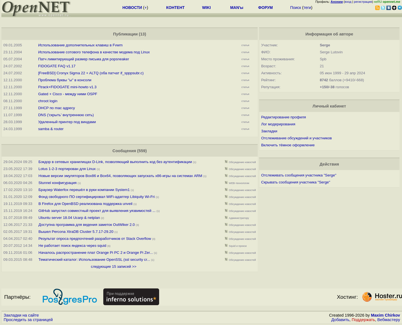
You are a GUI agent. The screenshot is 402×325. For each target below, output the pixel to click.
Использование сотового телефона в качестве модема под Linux (94, 52)
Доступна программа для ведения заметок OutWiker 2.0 (87, 225)
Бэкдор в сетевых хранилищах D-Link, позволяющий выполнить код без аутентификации (115, 162)
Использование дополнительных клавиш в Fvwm (80, 45)
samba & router (51, 129)
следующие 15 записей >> (114, 266)
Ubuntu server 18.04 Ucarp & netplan (69, 218)
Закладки (269, 131)
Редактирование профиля (283, 117)
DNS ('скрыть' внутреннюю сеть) (66, 115)
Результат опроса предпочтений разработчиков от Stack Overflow (95, 238)
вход (348, 1)
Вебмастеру (388, 319)
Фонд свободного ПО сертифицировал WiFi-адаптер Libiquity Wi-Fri (97, 197)
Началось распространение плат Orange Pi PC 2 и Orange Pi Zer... (96, 252)
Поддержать (363, 319)
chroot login (48, 101)
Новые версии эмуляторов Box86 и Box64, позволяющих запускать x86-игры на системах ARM (120, 176)
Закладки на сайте (21, 315)
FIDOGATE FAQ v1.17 (57, 66)
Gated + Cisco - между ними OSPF (67, 94)
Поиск (295, 7)
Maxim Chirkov (385, 315)
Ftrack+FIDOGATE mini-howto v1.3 (67, 87)
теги (307, 7)
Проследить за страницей (28, 319)
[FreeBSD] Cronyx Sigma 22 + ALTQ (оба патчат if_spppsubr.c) (91, 73)
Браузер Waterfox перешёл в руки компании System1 (84, 190)
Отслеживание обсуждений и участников (296, 138)
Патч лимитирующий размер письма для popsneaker (83, 59)
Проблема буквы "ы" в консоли (65, 80)
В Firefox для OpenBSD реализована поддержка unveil (86, 204)
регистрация (363, 1)
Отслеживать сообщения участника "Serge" (298, 175)
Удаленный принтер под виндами (67, 122)
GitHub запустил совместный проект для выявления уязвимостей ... (97, 211)
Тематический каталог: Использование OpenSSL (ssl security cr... (94, 259)
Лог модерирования (278, 124)
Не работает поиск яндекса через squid (72, 245)
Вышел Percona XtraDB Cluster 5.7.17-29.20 (76, 232)
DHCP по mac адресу (56, 108)
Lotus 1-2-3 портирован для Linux (67, 169)
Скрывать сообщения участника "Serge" (295, 182)
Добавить (340, 319)
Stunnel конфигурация (58, 183)
